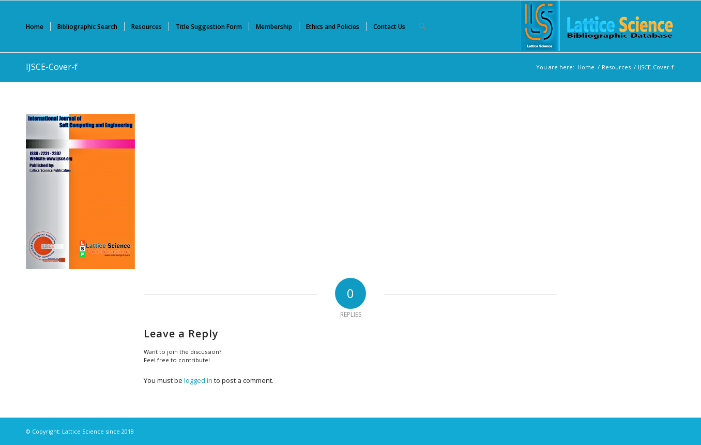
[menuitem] (34, 26)
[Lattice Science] (597, 26)
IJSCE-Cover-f (52, 66)
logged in (198, 380)
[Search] (422, 26)
